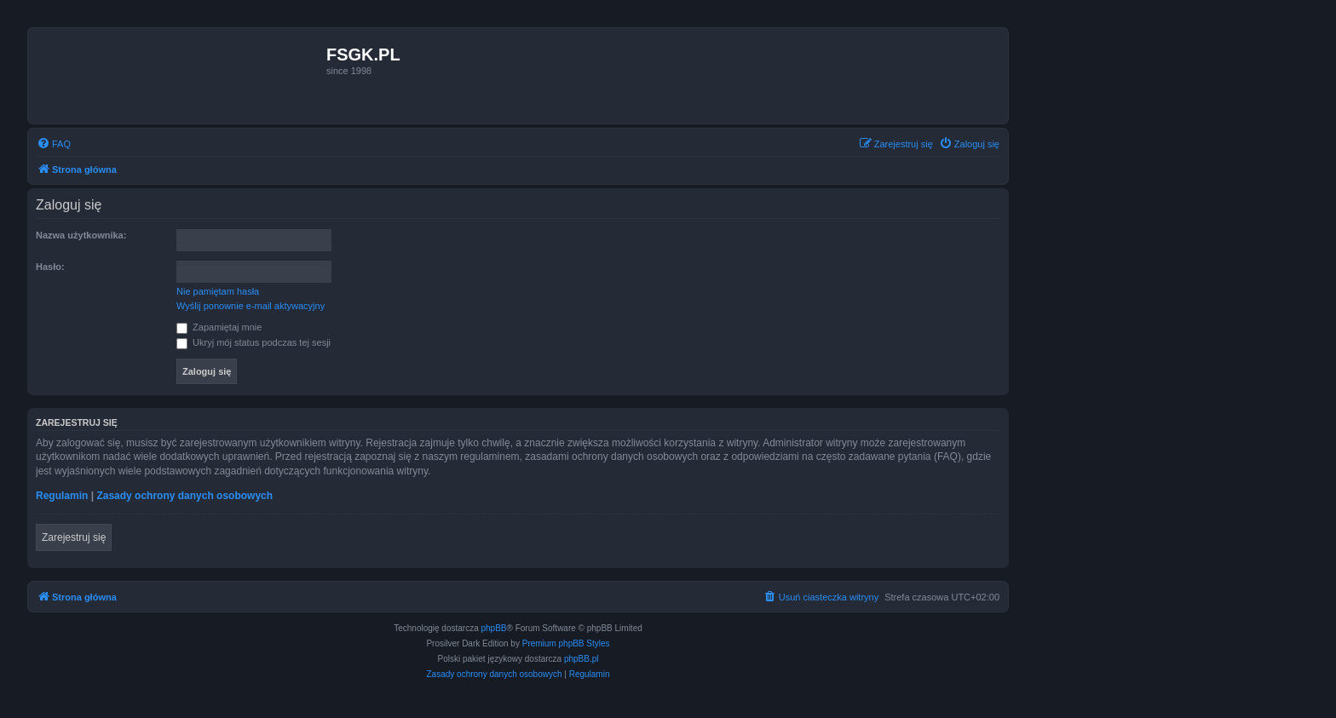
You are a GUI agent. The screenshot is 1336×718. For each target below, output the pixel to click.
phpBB (494, 628)
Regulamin (62, 496)
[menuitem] (54, 144)
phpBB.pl (581, 658)
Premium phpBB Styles (566, 643)
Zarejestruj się (74, 537)
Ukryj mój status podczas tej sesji (253, 342)
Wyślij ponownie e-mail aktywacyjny (250, 306)
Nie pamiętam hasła (217, 291)
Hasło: (50, 266)
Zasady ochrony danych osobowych (184, 496)
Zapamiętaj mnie (219, 327)
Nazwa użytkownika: (81, 235)
